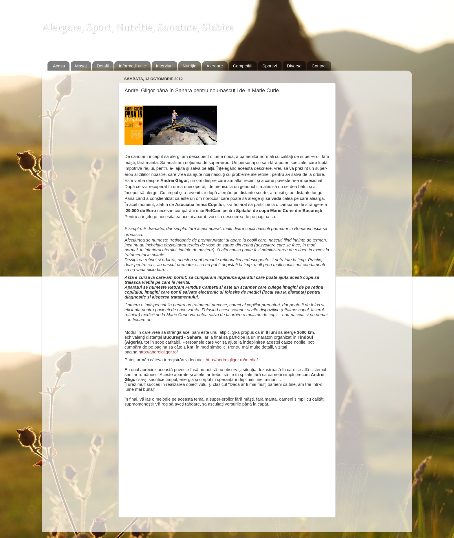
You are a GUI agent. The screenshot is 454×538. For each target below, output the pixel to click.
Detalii (103, 65)
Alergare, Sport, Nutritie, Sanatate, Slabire (137, 28)
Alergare (214, 65)
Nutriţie (190, 65)
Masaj (81, 65)
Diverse (294, 65)
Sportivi (269, 65)
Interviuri (164, 65)
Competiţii (242, 65)
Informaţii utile (132, 65)
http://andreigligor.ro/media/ (232, 360)
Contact (319, 65)
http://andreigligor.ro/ (158, 352)
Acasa (59, 65)
